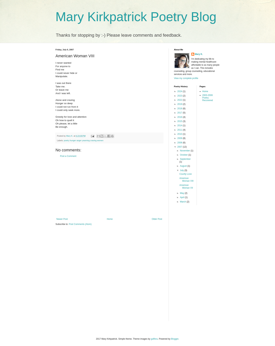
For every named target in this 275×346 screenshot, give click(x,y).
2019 (180, 104)
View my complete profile (186, 78)
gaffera (154, 339)
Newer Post (62, 219)
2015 (180, 121)
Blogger (174, 339)
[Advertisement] (109, 187)
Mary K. (199, 54)
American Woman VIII (186, 179)
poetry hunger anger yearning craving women (83, 140)
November (185, 150)
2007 (180, 147)
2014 (180, 125)
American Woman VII (186, 186)
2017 (180, 112)
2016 (180, 117)
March (183, 201)
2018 (180, 108)
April (182, 197)
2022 (180, 100)
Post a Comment (68, 156)
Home (110, 219)
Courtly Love (185, 174)
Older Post (157, 219)
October (184, 155)
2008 (180, 142)
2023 (180, 95)
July (182, 170)
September (185, 159)
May (182, 193)
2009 (180, 138)
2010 (180, 134)
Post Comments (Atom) (80, 224)
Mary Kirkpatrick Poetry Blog (136, 17)
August (183, 166)
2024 (180, 91)
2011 (180, 130)
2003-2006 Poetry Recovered (207, 98)
